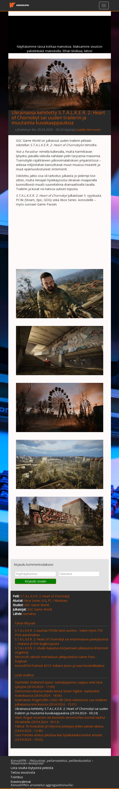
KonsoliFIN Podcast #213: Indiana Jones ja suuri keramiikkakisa (59, 666)
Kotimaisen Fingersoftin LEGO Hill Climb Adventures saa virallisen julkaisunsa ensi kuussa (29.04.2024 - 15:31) (61, 702)
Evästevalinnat (21, 782)
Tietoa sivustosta (23, 772)
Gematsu (29, 614)
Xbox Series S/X (35, 600)
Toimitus (17, 777)
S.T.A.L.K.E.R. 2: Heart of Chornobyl (44, 596)
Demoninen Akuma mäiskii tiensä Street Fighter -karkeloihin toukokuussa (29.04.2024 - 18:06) (57, 693)
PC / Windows (57, 600)
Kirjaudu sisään (35, 581)
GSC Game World (36, 605)
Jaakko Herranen (88, 129)
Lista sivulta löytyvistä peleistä (32, 768)
